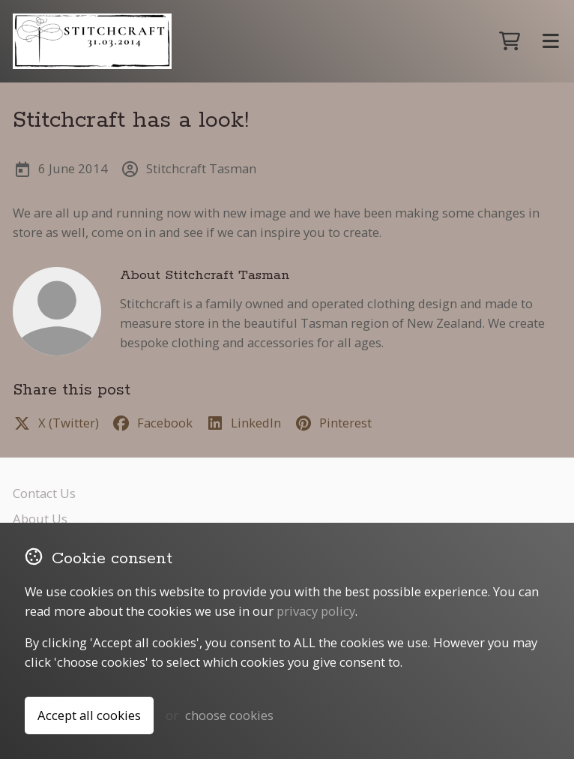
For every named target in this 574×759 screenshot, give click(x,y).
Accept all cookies (89, 715)
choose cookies (229, 715)
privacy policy (316, 611)
